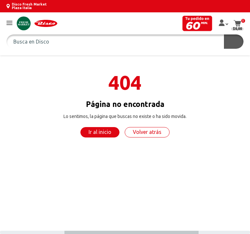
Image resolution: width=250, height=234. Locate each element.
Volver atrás (147, 132)
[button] (9, 23)
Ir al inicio (100, 132)
